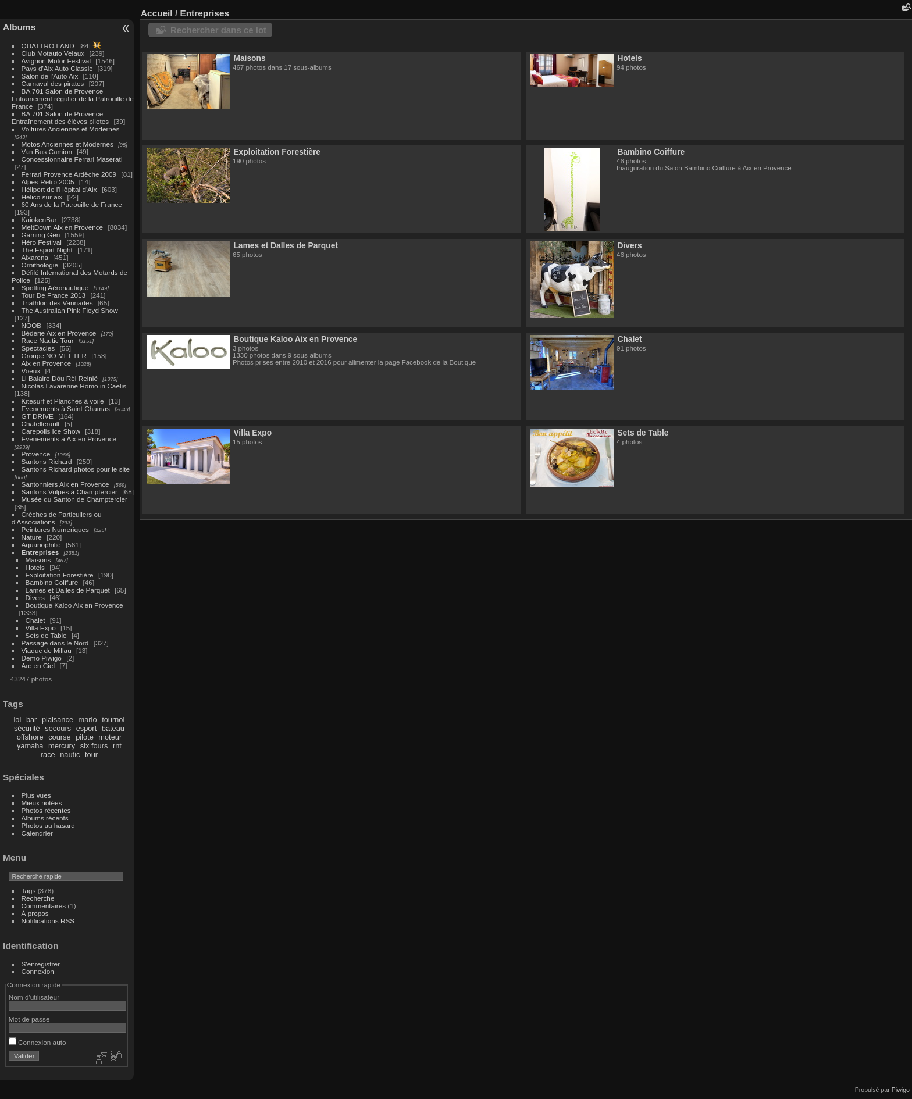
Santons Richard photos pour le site (76, 469)
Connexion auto (37, 1042)
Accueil (157, 13)
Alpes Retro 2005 (48, 181)
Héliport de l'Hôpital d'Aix (59, 189)
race (48, 754)
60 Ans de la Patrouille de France (72, 204)
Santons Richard (47, 461)
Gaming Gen (41, 234)
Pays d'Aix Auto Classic (57, 68)
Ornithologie (40, 265)
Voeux (31, 370)
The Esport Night (47, 250)
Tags (29, 890)
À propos (35, 913)
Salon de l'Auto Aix (50, 76)
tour (91, 754)
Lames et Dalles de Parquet (68, 590)
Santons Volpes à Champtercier (69, 491)
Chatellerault (41, 423)
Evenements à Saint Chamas (66, 408)
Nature (32, 537)
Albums (19, 27)
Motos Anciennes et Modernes (67, 144)
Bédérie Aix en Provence (59, 333)
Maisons (38, 559)
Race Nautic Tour (48, 340)
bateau (113, 728)
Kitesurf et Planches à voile (63, 401)
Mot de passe (29, 1019)
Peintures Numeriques (55, 529)
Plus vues (36, 795)
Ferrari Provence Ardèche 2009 (69, 174)
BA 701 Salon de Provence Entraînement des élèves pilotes (60, 117)
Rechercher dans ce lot (218, 30)
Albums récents (45, 818)
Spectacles (38, 348)
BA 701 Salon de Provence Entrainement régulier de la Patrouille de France (73, 98)
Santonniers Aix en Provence (65, 484)
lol (18, 719)
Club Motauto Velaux (53, 53)
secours (58, 728)
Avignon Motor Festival (56, 61)
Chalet (35, 620)
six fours (94, 745)
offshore (30, 737)
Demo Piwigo (42, 658)
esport (86, 728)
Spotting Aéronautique (55, 287)
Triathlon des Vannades (57, 302)
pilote (85, 737)
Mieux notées (42, 803)
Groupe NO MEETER (54, 355)
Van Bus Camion (47, 151)
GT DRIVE (38, 416)
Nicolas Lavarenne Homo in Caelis (74, 386)
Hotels (35, 567)
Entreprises (40, 552)
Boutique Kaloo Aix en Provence (74, 605)
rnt (117, 745)
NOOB (32, 325)
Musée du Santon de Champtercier (74, 499)
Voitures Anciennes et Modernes (71, 129)
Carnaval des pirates (53, 83)
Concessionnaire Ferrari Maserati (72, 159)
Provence (36, 454)
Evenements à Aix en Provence (69, 439)
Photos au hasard (48, 825)
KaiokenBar (39, 219)
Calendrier (37, 833)
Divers (35, 597)
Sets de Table (46, 635)
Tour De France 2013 (54, 295)
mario (88, 719)
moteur (110, 737)
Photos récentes (46, 810)
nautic (70, 754)
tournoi (113, 719)
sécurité (27, 728)
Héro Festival (42, 242)
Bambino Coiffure (52, 582)
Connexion (38, 971)
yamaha (30, 745)
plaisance (57, 719)
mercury (61, 745)
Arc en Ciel (38, 665)
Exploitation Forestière (60, 575)
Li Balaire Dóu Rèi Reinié (60, 378)
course (59, 737)
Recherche (38, 898)
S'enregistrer (41, 964)
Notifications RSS (48, 921)
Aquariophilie (41, 544)
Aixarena (35, 257)
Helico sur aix (42, 197)
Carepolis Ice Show (51, 431)
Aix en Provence (47, 363)
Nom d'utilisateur (34, 997)
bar (31, 719)
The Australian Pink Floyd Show (70, 310)
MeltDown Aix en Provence (63, 227)
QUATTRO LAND (48, 45)
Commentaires (44, 905)
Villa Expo (41, 627)
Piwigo (901, 1089)
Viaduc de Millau (47, 650)
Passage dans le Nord (55, 643)
